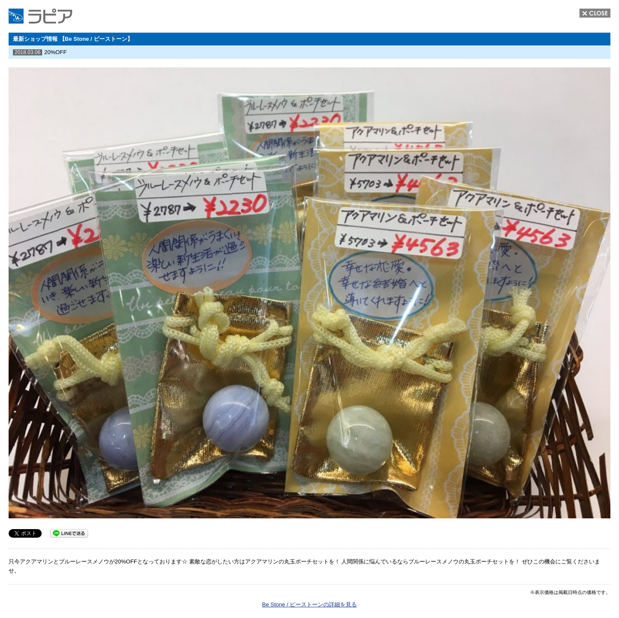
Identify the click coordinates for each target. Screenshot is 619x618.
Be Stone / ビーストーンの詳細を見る (309, 604)
